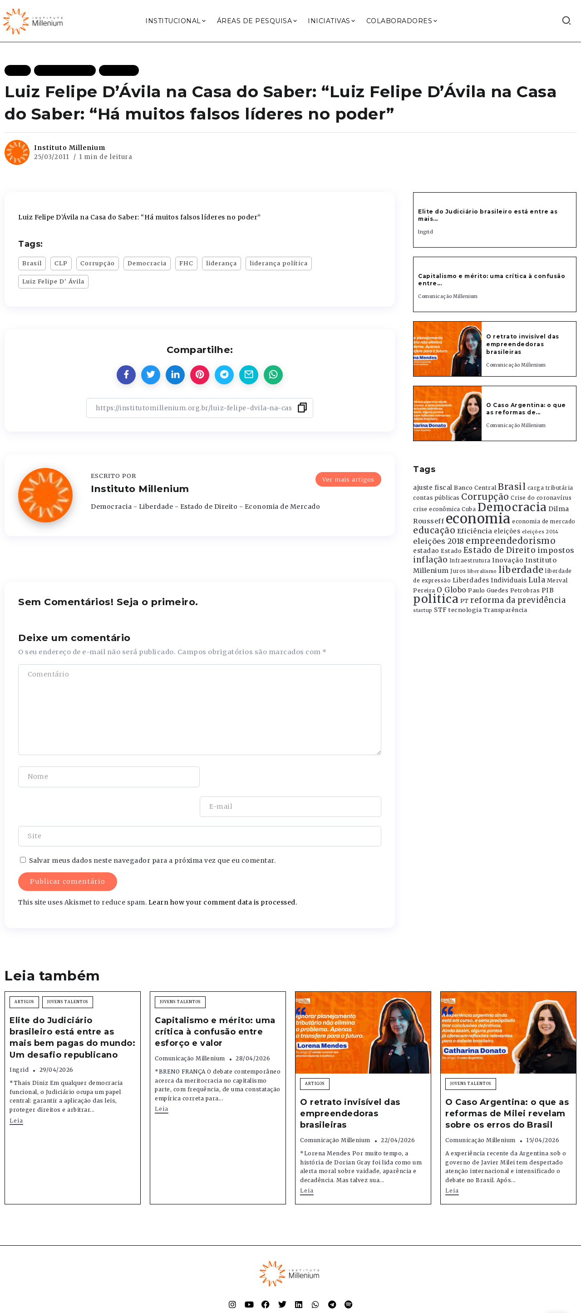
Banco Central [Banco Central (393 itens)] (475, 487)
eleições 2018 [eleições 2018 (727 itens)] (438, 541)
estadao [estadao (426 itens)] (426, 551)
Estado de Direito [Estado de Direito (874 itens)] (499, 550)
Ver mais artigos (348, 478)
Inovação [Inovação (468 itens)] (507, 560)
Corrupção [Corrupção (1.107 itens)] (485, 496)
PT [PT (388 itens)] (464, 600)
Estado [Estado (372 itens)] (451, 550)
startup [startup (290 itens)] (423, 610)
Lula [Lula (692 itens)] (536, 579)
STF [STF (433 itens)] (440, 610)
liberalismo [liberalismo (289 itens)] (482, 571)
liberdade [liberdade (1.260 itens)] (521, 569)
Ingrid (425, 232)
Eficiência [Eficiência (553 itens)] (474, 531)
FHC (186, 263)
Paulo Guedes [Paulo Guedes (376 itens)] (488, 590)
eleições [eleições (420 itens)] (507, 531)
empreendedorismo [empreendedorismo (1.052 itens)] (511, 541)
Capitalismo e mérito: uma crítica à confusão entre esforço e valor (215, 1002)
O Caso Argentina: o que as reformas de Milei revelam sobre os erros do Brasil (507, 1084)
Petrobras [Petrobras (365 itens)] (525, 590)
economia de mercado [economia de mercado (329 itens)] (544, 521)
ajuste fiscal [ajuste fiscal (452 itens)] (433, 488)
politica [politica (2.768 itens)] (435, 599)
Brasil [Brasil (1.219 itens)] (512, 486)
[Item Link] (448, 349)
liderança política (279, 263)
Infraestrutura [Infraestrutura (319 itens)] (470, 560)
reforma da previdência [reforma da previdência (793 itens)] (518, 600)
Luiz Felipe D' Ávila (53, 281)
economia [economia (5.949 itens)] (478, 518)
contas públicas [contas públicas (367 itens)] (436, 497)
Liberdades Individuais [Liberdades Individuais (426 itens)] (490, 580)
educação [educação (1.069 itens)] (434, 530)
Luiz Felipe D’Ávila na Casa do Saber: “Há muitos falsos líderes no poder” (139, 217)
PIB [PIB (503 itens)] (548, 590)
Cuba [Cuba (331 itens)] (469, 509)
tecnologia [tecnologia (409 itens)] (465, 609)
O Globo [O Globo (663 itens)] (452, 589)
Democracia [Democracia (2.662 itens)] (512, 507)
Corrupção (97, 263)
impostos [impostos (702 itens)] (556, 550)
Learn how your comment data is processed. (222, 873)
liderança (221, 263)
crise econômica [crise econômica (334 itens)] (436, 509)
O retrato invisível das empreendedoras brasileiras (522, 344)
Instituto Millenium (69, 148)
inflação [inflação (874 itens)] (430, 560)
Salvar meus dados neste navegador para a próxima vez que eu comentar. (152, 831)
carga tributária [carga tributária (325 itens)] (550, 488)
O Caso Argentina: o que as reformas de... (526, 409)
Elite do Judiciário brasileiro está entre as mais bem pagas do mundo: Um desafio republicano (72, 1008)
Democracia (147, 263)
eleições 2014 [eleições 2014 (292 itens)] (540, 531)
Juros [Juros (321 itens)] (458, 571)
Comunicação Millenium (448, 296)
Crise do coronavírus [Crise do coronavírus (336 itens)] (541, 498)
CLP (61, 263)
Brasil (32, 263)
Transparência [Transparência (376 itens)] (505, 610)
